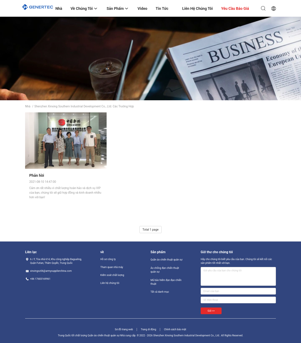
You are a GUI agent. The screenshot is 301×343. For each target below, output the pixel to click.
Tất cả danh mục (159, 291)
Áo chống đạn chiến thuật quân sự (164, 270)
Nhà (27, 106)
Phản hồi (36, 175)
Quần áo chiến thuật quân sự (166, 259)
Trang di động (148, 329)
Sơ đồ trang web (124, 329)
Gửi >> (211, 310)
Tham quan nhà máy (111, 267)
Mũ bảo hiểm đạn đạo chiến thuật (165, 282)
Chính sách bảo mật (175, 329)
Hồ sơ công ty (108, 259)
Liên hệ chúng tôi (109, 283)
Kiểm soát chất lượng (112, 275)
